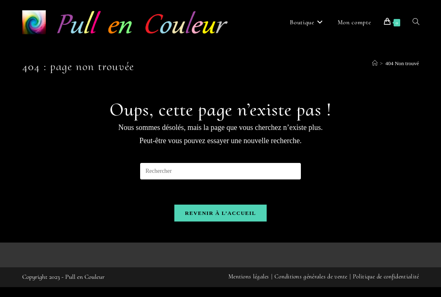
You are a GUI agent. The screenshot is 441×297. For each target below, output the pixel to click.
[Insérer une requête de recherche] (220, 171)
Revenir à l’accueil (220, 213)
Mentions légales (248, 286)
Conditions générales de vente (310, 286)
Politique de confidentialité (386, 286)
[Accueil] (375, 63)
